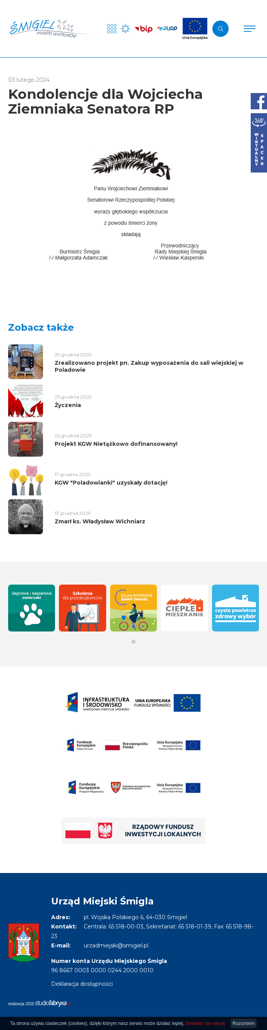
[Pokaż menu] (249, 29)
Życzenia (68, 405)
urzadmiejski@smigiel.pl (116, 945)
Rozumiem (244, 1023)
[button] (133, 642)
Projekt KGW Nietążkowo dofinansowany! (116, 443)
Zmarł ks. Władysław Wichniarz (100, 521)
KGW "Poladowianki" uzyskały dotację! (111, 482)
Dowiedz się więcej (205, 1023)
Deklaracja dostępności (82, 983)
